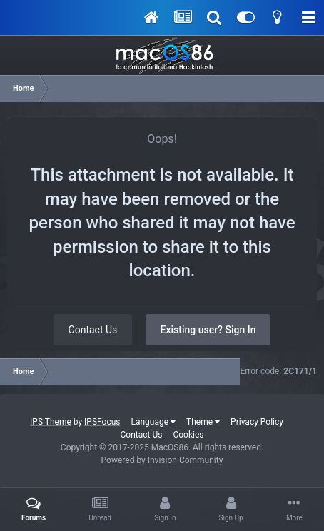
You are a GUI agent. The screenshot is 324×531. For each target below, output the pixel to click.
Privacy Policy (257, 422)
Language (153, 422)
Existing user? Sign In (208, 329)
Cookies (188, 435)
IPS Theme (50, 422)
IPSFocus (102, 422)
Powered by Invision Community (162, 460)
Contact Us (93, 329)
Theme (203, 422)
